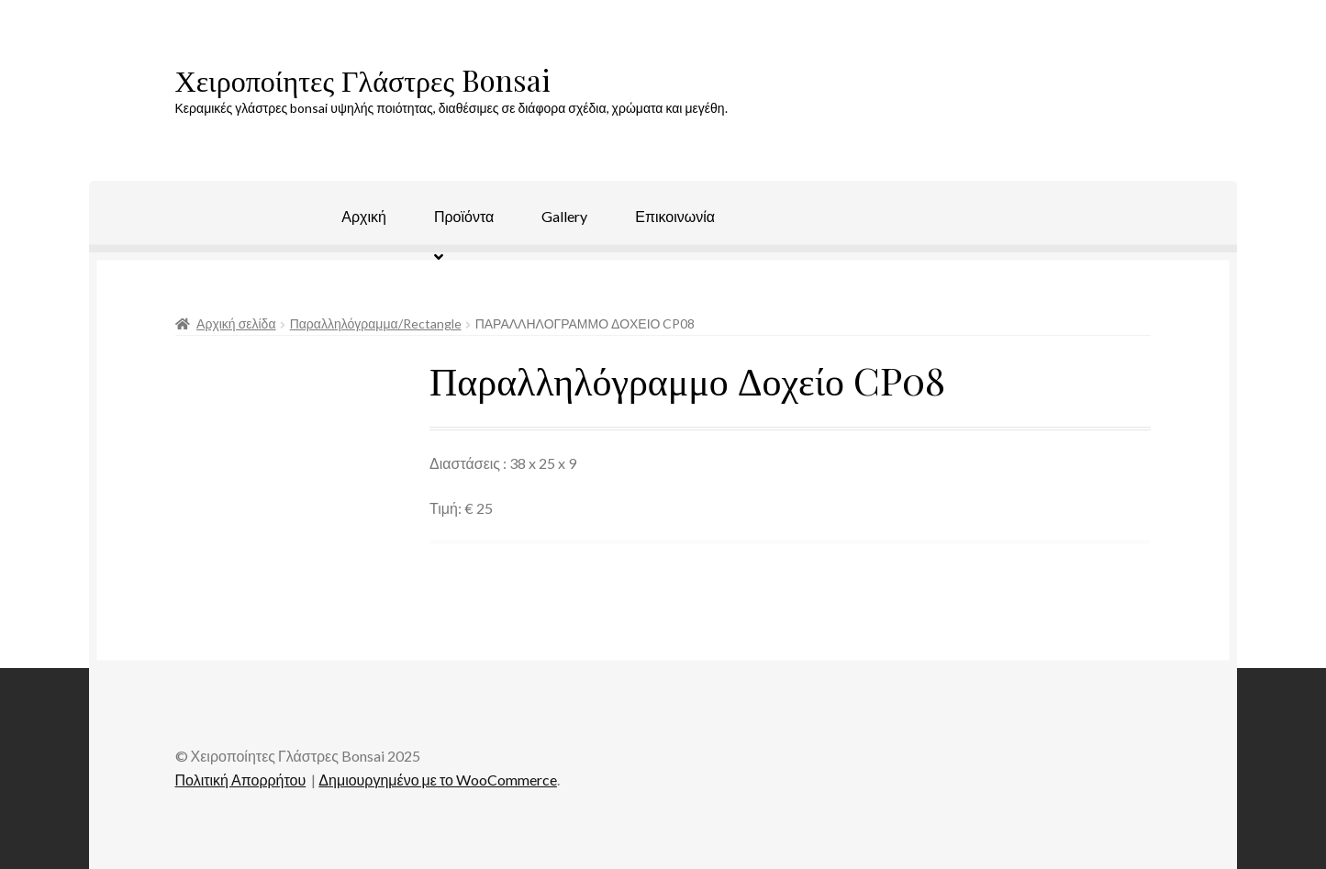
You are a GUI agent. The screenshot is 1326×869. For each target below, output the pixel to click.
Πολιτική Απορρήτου (240, 779)
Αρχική (363, 216)
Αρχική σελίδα (235, 323)
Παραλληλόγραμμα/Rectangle (376, 323)
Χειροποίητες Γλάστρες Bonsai (363, 79)
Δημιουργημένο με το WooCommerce (437, 779)
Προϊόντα (464, 216)
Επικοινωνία (675, 216)
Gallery (564, 216)
